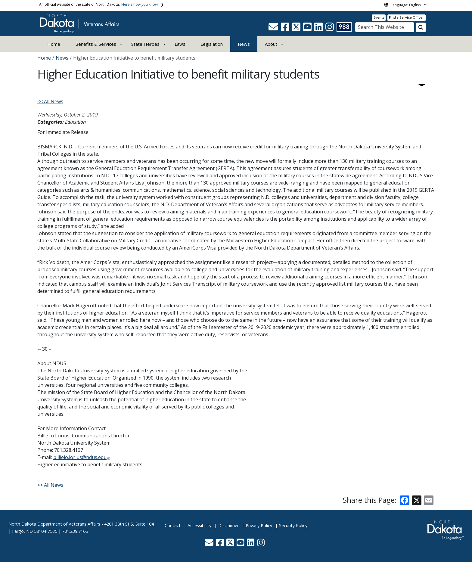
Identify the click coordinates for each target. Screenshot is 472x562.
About (271, 44)
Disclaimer (228, 525)
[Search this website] (421, 27)
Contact (173, 525)
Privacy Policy (259, 525)
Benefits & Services (95, 44)
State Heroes (145, 44)
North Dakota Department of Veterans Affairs (54, 524)
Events (379, 17)
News (244, 44)
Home (53, 44)
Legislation (211, 44)
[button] (274, 28)
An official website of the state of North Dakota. (98, 4)
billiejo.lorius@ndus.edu (80, 457)
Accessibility (199, 525)
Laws (180, 44)
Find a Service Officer (406, 17)
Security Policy (293, 525)
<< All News (50, 101)
